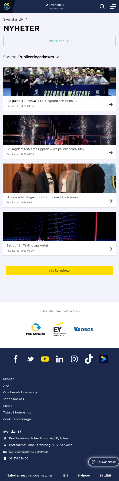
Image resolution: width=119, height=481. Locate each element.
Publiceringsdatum (36, 57)
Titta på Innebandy (17, 412)
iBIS (65, 475)
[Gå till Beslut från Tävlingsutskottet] (59, 234)
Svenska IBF (13, 19)
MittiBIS (106, 475)
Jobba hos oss (13, 399)
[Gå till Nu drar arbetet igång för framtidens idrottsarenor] (59, 185)
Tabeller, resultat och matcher (30, 475)
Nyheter (84, 475)
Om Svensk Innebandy (20, 392)
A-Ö (6, 385)
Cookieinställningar (17, 419)
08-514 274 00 (18, 458)
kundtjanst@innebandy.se (28, 452)
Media (7, 406)
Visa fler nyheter (59, 271)
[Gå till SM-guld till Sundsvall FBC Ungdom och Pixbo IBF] (59, 89)
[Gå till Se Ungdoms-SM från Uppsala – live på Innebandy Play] (59, 137)
